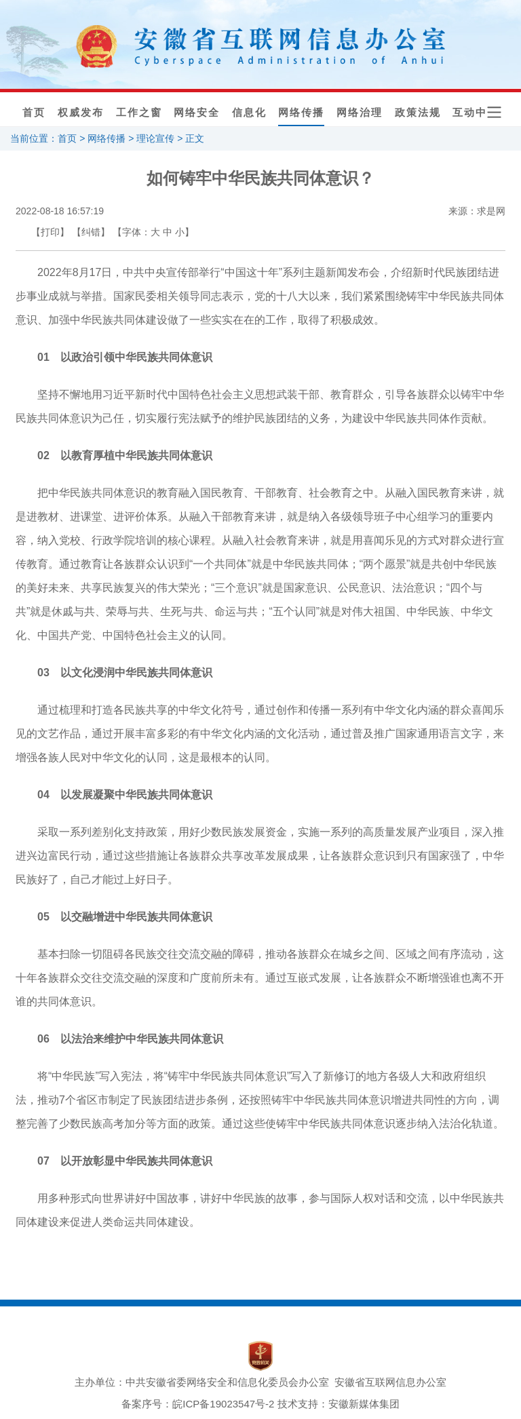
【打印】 (50, 232)
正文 (194, 138)
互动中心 (475, 112)
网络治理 (359, 112)
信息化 (249, 112)
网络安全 (197, 112)
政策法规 (417, 112)
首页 (33, 112)
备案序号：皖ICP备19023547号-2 (197, 1404)
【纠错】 (91, 232)
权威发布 (81, 112)
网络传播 (301, 112)
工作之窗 (138, 112)
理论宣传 (155, 138)
